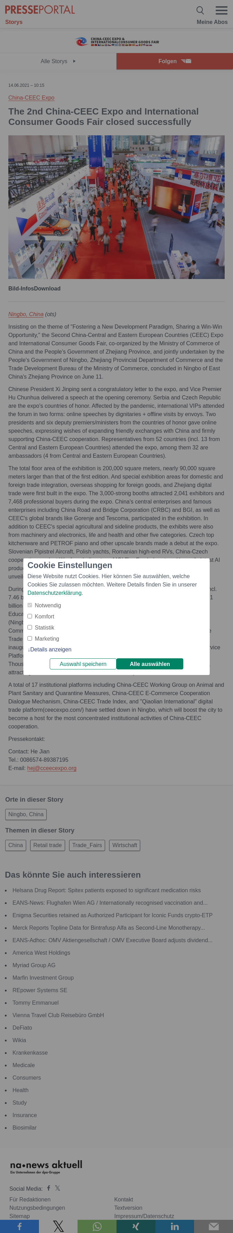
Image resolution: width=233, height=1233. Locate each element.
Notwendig (48, 605)
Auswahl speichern (83, 664)
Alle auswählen (150, 664)
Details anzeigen (50, 649)
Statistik (44, 628)
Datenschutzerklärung (54, 593)
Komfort (44, 616)
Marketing (47, 639)
